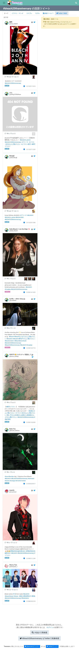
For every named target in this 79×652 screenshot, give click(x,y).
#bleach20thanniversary (12, 345)
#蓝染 (21, 596)
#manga (12, 480)
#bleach (11, 336)
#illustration (25, 598)
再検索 (39, 632)
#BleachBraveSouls (20, 341)
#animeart (31, 478)
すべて (6, 13)
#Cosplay (8, 289)
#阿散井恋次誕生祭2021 (18, 551)
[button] (76, 3)
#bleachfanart (9, 596)
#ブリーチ (25, 142)
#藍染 (33, 596)
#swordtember (9, 476)
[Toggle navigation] (4, 3)
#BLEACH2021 (9, 341)
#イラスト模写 (26, 144)
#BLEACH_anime (25, 140)
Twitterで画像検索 (39, 638)
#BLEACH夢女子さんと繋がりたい (24, 338)
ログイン (49, 627)
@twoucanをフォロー (32, 646)
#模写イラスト (11, 407)
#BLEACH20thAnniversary (13, 83)
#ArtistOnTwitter (20, 480)
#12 (14, 594)
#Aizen (16, 596)
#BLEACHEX (20, 217)
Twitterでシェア (52, 646)
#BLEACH (30, 215)
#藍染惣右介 (27, 596)
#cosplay (29, 345)
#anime (7, 480)
